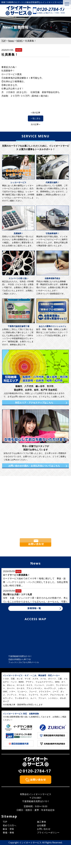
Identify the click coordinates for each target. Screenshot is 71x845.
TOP (5, 821)
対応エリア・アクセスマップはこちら (34, 402)
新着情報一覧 (34, 608)
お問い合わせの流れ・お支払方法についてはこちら (34, 465)
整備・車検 (8, 832)
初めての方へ (9, 825)
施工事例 (41, 821)
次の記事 (35, 124)
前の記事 (36, 112)
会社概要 (41, 825)
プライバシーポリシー (48, 832)
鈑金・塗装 (8, 828)
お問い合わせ (43, 828)
